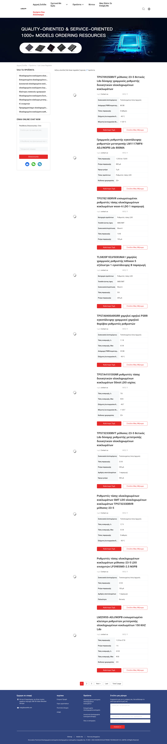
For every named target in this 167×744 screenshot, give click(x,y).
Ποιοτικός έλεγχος (63, 708)
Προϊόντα (32, 65)
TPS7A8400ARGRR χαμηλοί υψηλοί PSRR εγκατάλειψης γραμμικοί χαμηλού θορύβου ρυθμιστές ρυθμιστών (122, 319)
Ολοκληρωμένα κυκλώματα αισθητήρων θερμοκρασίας (33, 112)
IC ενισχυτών (24, 104)
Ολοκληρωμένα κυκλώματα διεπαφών (33, 96)
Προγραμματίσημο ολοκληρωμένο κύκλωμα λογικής (33, 108)
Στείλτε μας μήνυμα (135, 130)
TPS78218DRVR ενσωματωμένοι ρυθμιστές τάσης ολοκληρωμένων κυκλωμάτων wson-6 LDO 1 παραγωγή (120, 202)
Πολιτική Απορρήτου (93, 737)
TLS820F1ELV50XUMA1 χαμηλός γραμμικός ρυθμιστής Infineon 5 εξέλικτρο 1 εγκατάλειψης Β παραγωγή (121, 261)
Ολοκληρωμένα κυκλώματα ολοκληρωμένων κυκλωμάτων (33, 76)
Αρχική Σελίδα (22, 65)
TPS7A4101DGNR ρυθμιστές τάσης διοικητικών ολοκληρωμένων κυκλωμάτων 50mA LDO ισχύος (118, 378)
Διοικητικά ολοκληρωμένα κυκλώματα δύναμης (33, 84)
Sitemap (69, 737)
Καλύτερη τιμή (109, 130)
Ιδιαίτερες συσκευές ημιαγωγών (32, 92)
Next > (98, 684)
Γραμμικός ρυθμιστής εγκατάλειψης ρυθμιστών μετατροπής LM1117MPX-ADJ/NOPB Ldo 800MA (120, 143)
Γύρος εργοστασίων (63, 703)
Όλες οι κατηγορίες (89, 721)
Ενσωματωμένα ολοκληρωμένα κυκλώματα (33, 80)
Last (106, 684)
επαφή (59, 712)
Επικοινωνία (33, 157)
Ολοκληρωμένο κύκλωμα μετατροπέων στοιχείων (33, 100)
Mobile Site (79, 737)
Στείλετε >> (117, 727)
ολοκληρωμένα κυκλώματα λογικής (33, 88)
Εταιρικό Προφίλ (62, 699)
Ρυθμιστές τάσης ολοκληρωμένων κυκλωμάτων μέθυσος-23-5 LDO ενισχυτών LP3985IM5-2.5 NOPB (118, 562)
